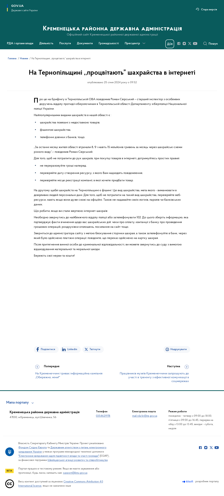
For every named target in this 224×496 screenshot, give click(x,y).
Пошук (213, 43)
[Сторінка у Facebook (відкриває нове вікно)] (179, 43)
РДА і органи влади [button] (20, 43)
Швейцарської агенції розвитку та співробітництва (78, 460)
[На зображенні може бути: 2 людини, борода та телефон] (112, 299)
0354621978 (103, 416)
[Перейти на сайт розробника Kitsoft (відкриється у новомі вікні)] (188, 481)
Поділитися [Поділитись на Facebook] (48, 349)
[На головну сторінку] (112, 24)
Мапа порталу (17, 403)
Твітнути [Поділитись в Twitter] (94, 349)
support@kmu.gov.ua (75, 473)
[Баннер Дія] (169, 43)
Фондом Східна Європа (32, 447)
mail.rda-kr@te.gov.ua (144, 416)
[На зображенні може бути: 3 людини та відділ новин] (112, 309)
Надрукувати (178, 349)
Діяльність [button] (46, 43)
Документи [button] (85, 43)
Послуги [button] (65, 43)
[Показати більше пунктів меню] (143, 43)
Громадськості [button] (109, 43)
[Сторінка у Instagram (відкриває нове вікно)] (184, 43)
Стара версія (209, 9)
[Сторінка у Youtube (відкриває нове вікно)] (195, 43)
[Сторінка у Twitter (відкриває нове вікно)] (190, 43)
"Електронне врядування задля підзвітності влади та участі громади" (58, 456)
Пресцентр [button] (132, 43)
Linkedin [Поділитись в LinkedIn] (72, 349)
